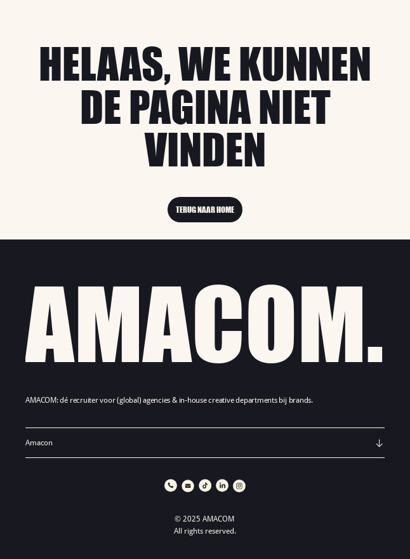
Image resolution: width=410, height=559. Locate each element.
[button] (204, 442)
